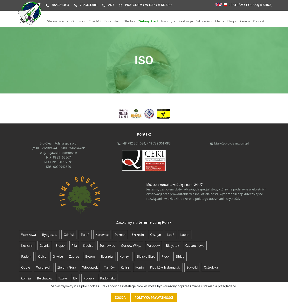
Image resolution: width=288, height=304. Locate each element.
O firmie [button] (77, 21)
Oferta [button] (128, 21)
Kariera (244, 21)
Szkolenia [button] (203, 21)
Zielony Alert (148, 21)
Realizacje (186, 21)
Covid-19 (95, 21)
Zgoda (120, 297)
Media (219, 21)
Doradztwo (112, 21)
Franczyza (168, 21)
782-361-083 (89, 5)
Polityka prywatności (154, 297)
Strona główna (57, 21)
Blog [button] (230, 21)
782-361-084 (60, 5)
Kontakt (258, 21)
